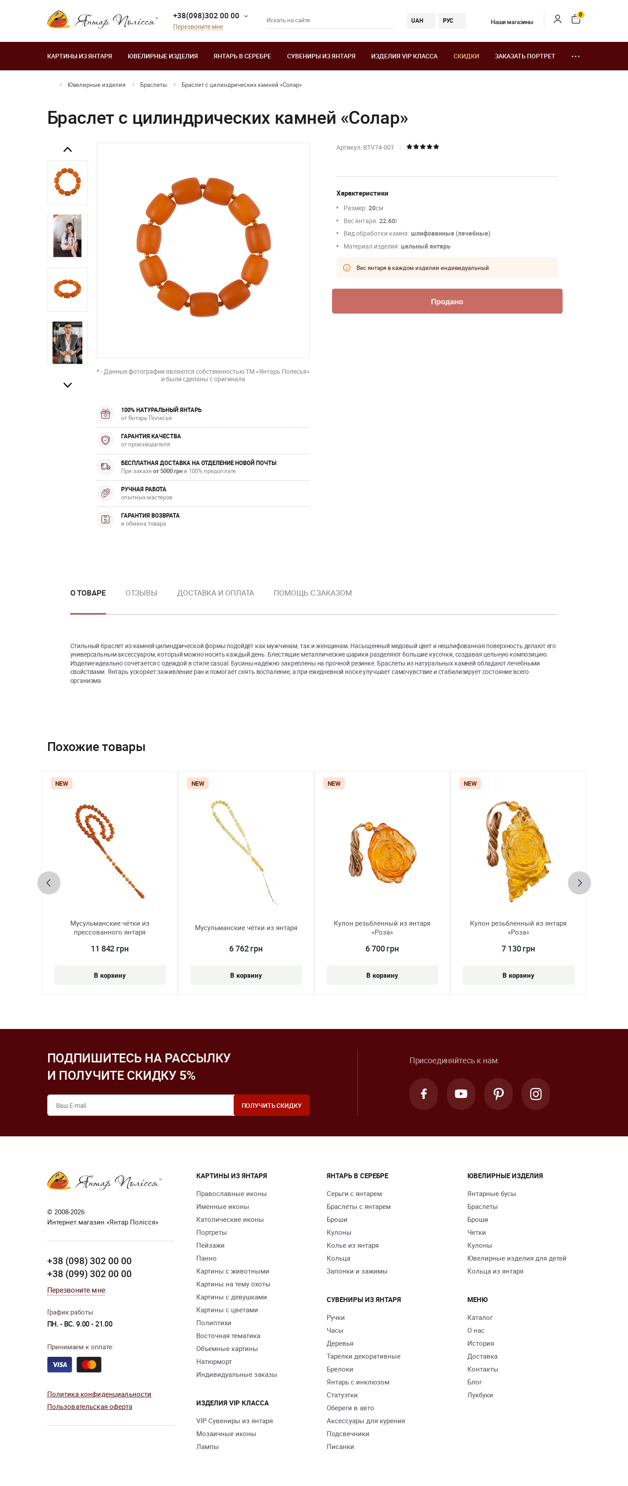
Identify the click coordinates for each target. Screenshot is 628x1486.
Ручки (336, 1317)
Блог (474, 1381)
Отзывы (142, 593)
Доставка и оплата (215, 593)
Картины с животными (232, 1270)
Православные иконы (231, 1193)
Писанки (340, 1446)
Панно (206, 1257)
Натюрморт (214, 1361)
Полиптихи (213, 1322)
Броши (337, 1219)
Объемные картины (227, 1348)
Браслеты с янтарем (359, 1206)
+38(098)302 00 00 (206, 15)
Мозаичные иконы (226, 1433)
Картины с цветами (227, 1309)
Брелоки (340, 1368)
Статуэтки (342, 1394)
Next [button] (67, 385)
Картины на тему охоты (233, 1283)
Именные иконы (222, 1206)
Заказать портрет (525, 56)
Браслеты (153, 84)
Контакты (482, 1368)
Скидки (466, 56)
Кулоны (339, 1232)
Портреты (211, 1232)
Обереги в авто (350, 1407)
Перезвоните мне (198, 27)
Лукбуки (480, 1394)
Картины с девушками (231, 1296)
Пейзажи (210, 1245)
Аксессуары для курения (366, 1420)
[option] (67, 182)
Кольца (338, 1257)
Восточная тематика (228, 1335)
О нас (476, 1330)
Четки (476, 1232)
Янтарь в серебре (242, 56)
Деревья (340, 1343)
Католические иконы (230, 1219)
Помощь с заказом (313, 593)
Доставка (482, 1355)
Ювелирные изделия (163, 56)
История (480, 1343)
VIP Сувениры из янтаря (234, 1420)
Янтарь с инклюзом (358, 1381)
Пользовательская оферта (89, 1406)
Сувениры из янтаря (321, 56)
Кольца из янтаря (495, 1270)
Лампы (207, 1446)
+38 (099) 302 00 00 (89, 1273)
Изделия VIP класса (404, 56)
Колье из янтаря (353, 1245)
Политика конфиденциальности (99, 1393)
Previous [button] (67, 149)
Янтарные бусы (491, 1193)
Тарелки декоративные (364, 1355)
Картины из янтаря (79, 56)
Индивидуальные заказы (236, 1374)
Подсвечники (348, 1433)
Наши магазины (506, 21)
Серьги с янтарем (354, 1193)
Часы (335, 1330)
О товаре (88, 593)
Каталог (480, 1317)
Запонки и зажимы (357, 1270)
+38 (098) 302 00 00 (89, 1260)
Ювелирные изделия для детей (517, 1257)
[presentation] (49, 882)
